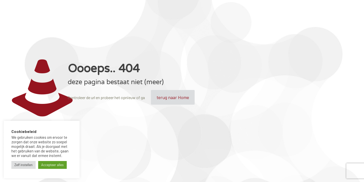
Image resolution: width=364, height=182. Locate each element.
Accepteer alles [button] (52, 165)
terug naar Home (172, 97)
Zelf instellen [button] (23, 165)
